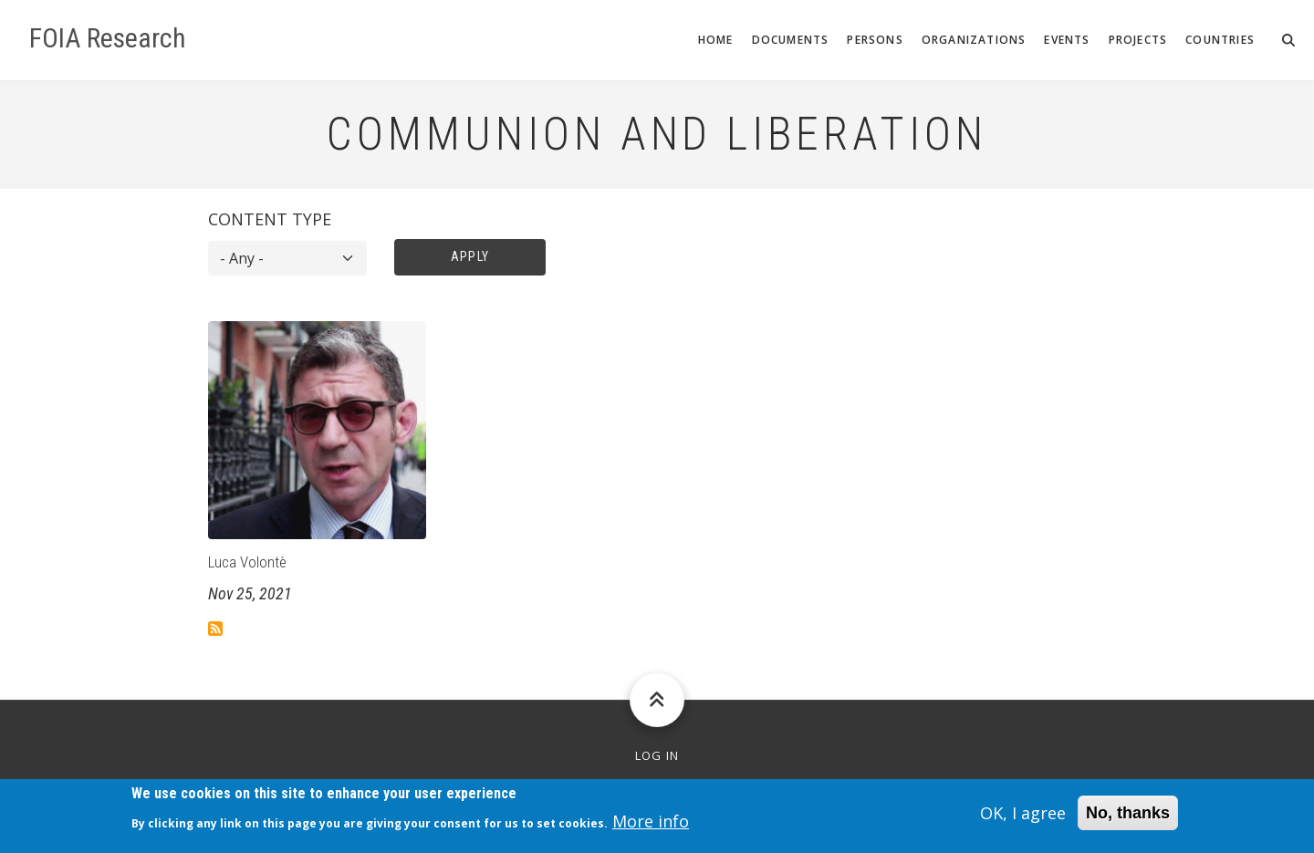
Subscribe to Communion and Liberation (215, 628)
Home (716, 39)
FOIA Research (107, 38)
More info (650, 826)
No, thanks (1128, 817)
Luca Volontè (247, 562)
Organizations (974, 39)
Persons (874, 39)
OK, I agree (1023, 817)
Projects (1138, 39)
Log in (657, 756)
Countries (1220, 39)
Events (1067, 39)
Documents (790, 39)
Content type (269, 219)
